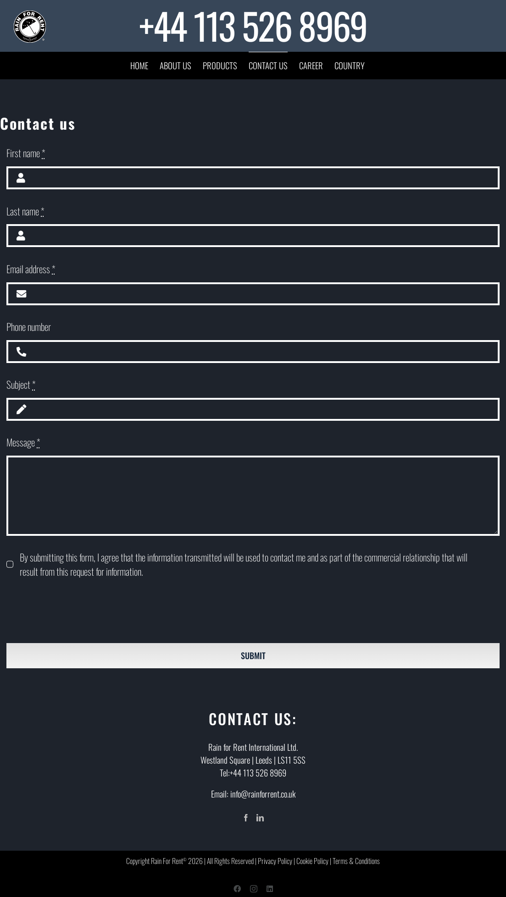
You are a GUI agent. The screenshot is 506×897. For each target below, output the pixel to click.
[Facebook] (246, 817)
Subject (21, 384)
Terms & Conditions (356, 860)
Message (23, 442)
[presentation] (76, 611)
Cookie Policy (312, 860)
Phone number (28, 326)
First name (25, 153)
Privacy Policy (275, 860)
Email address (31, 269)
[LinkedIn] (260, 817)
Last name (25, 211)
